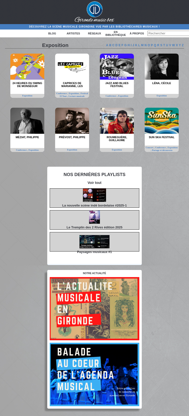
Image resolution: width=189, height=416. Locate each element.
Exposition (27, 95)
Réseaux (94, 33)
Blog (52, 33)
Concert (150, 147)
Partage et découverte (162, 150)
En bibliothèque (115, 33)
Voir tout (95, 183)
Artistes (73, 33)
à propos (137, 33)
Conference (62, 93)
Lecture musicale (77, 96)
